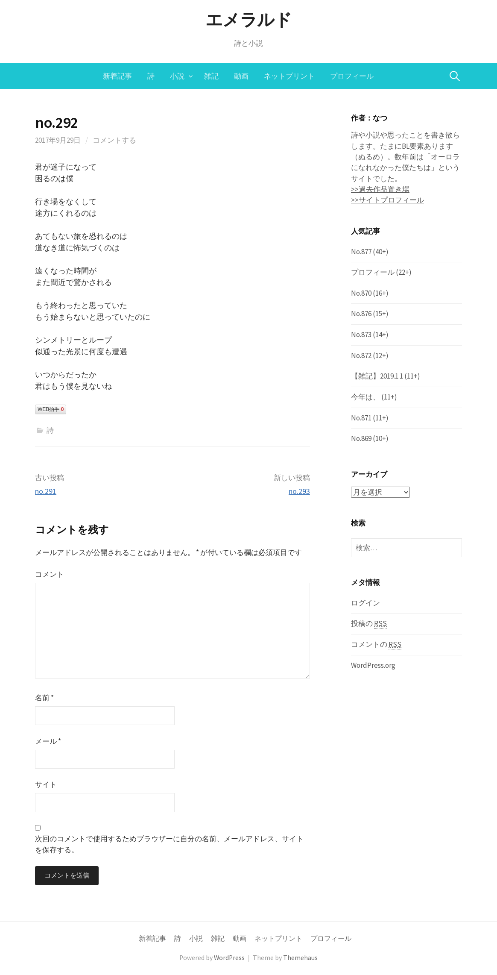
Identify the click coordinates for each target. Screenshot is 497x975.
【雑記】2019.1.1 (377, 376)
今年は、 (365, 397)
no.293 (299, 491)
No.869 (361, 438)
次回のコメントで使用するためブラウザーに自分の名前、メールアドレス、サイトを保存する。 (169, 844)
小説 (177, 76)
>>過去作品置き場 (380, 189)
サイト (46, 784)
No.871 (361, 418)
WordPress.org (373, 665)
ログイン (365, 602)
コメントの (376, 644)
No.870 (361, 293)
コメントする (114, 140)
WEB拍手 (51, 409)
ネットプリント (289, 76)
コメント (49, 574)
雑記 (211, 76)
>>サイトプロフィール (387, 200)
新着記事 (117, 76)
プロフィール (352, 76)
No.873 (361, 334)
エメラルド (248, 19)
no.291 (45, 491)
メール (48, 741)
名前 (44, 697)
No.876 (361, 313)
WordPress (229, 958)
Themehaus (300, 958)
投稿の (369, 623)
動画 (241, 76)
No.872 (361, 355)
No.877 (361, 251)
